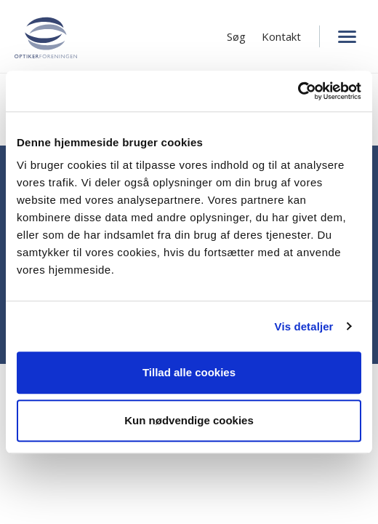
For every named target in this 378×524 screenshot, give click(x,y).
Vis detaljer (304, 326)
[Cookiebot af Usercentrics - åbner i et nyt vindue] (297, 91)
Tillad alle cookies (189, 372)
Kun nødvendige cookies (189, 420)
